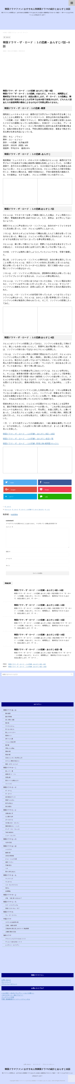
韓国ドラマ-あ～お (9, 710)
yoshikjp (14, 514)
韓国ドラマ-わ (8, 912)
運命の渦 (7, 751)
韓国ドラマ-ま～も (9, 875)
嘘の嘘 (7, 745)
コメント (9, 527)
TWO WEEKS (9, 832)
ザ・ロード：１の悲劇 (25, 509)
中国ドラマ (7, 919)
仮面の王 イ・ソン (10, 774)
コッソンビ (8, 783)
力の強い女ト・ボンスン (12, 823)
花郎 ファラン (9, 862)
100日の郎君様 (9, 855)
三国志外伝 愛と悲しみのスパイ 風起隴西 (17, 928)
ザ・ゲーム (8, 790)
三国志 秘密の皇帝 (11, 925)
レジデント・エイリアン (12, 945)
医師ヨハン (8, 735)
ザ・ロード (8, 506)
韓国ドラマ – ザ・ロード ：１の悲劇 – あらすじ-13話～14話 (39, 605)
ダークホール (9, 819)
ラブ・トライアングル (11, 905)
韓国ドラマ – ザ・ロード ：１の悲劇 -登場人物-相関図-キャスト (31, 443)
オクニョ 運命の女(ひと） (12, 761)
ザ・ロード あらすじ (38, 509)
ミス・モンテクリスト (11, 885)
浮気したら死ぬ (9, 748)
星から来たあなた (10, 871)
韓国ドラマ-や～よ (9, 895)
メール (9, 558)
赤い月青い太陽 (9, 719)
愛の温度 (7, 713)
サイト (8, 565)
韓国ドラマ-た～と (9, 810)
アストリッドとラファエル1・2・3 (15, 938)
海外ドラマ (7, 935)
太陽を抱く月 (9, 813)
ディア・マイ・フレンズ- (12, 829)
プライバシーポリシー (9, 984)
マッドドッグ (9, 878)
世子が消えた (9, 803)
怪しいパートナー (10, 732)
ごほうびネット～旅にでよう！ (12, 995)
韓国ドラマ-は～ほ (9, 846)
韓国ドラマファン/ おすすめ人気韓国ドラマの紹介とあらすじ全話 (37, 9)
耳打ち (7, 888)
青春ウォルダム (9, 800)
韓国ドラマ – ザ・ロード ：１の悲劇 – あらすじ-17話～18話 (39, 635)
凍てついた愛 (9, 738)
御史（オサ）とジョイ (11, 764)
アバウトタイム (9, 726)
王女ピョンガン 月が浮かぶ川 (13, 757)
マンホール (8, 881)
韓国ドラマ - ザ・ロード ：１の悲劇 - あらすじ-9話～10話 (27, 666)
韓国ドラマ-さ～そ (9, 787)
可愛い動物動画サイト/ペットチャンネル (15, 999)
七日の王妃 (8, 842)
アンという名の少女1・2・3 (13, 942)
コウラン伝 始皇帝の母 (11, 922)
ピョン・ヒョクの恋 (11, 859)
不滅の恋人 (8, 865)
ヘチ (6, 868)
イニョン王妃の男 (10, 742)
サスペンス (8, 509)
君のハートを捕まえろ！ (12, 780)
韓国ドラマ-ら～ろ (9, 902)
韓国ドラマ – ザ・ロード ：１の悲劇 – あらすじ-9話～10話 (29, 434)
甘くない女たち (9, 729)
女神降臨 (7, 891)
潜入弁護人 (8, 806)
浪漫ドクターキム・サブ (12, 908)
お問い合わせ (6, 980)
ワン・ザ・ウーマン (11, 915)
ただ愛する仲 (9, 816)
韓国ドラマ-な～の (9, 839)
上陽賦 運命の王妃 (10, 931)
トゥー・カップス (10, 835)
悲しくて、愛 (9, 771)
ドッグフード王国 (7, 997)
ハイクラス (8, 849)
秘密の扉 (7, 852)
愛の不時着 (8, 716)
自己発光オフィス (10, 797)
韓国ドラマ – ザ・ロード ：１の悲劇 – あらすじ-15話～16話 (39, 620)
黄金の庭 (7, 754)
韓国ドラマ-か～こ (9, 767)
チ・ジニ (47, 509)
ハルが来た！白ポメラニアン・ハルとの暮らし (17, 993)
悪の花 (7, 723)
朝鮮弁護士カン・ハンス (13, 826)
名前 (8, 551)
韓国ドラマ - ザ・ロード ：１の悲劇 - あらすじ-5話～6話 (27, 664)
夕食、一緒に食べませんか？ (13, 898)
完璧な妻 (7, 777)
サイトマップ (6, 982)
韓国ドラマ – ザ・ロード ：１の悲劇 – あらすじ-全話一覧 (28, 439)
